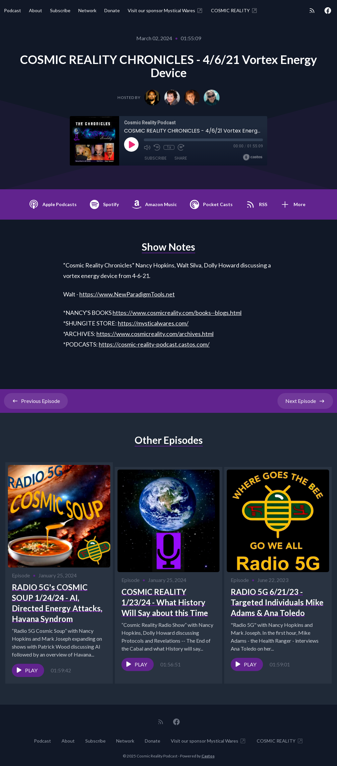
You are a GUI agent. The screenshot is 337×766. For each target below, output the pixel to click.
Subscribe (60, 10)
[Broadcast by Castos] (252, 157)
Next (305, 401)
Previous (36, 401)
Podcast (12, 10)
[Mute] (147, 147)
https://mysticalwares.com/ (153, 323)
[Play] (131, 144)
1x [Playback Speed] (169, 147)
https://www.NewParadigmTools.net (127, 294)
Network (87, 10)
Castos (208, 752)
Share (180, 158)
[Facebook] (327, 10)
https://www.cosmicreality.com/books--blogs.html (177, 312)
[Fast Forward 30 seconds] (180, 147)
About (35, 10)
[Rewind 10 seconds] (157, 147)
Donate (112, 10)
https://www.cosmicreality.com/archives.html (155, 333)
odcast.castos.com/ (185, 344)
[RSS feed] (312, 10)
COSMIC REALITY (234, 10)
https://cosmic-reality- (127, 344)
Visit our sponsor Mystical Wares (165, 10)
